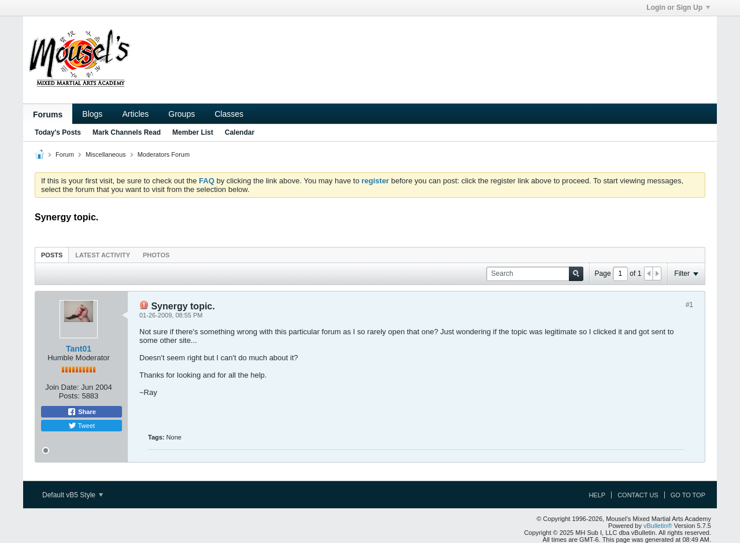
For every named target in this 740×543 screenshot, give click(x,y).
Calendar (239, 132)
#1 (689, 305)
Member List (192, 132)
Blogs (92, 114)
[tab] (52, 255)
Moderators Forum (164, 154)
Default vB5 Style (72, 495)
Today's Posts (58, 132)
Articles (135, 114)
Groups (181, 114)
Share (81, 411)
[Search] (534, 274)
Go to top (688, 495)
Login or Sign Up (678, 7)
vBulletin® (657, 525)
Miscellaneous (106, 154)
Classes (228, 114)
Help (597, 495)
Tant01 (78, 348)
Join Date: (62, 387)
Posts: (69, 395)
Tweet (81, 426)
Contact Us (637, 495)
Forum (65, 154)
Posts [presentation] (51, 255)
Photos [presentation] (156, 255)
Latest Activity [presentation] (102, 255)
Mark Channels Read (126, 132)
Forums (47, 114)
